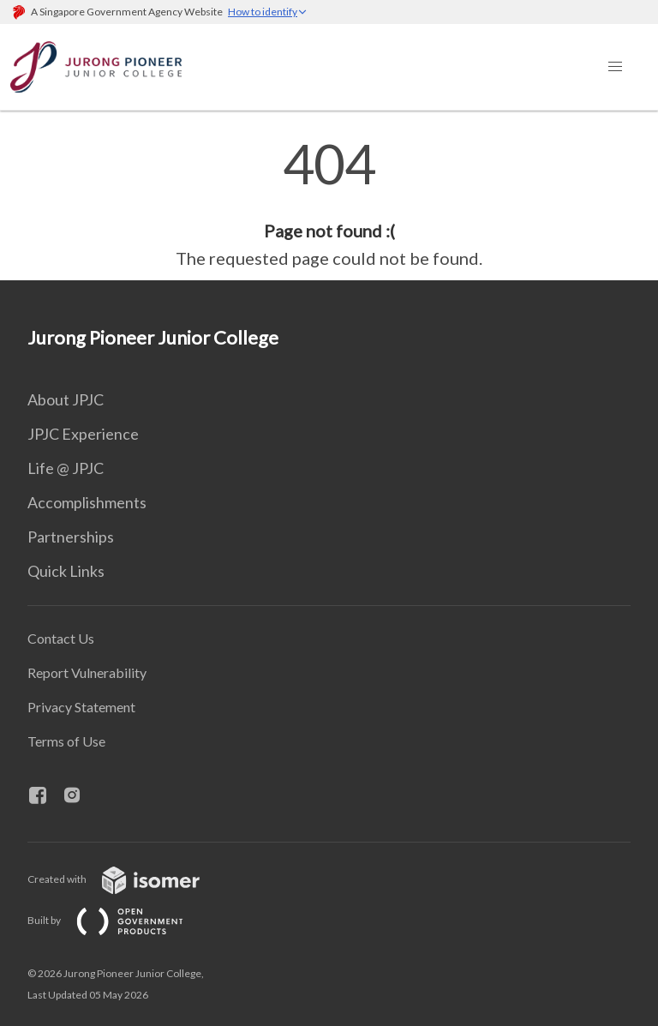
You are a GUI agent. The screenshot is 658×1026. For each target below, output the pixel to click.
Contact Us (60, 638)
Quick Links (66, 570)
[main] (329, 204)
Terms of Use (66, 741)
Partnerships (70, 536)
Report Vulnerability (87, 672)
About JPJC (65, 399)
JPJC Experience (83, 433)
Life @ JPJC (65, 468)
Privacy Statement (81, 707)
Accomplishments (87, 502)
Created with (127, 879)
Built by (119, 920)
